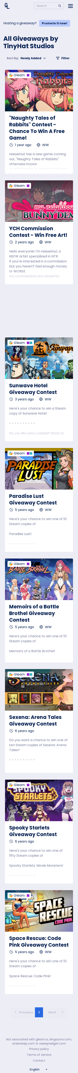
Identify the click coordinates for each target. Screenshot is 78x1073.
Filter (63, 58)
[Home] (7, 6)
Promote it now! (54, 23)
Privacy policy (39, 1049)
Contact (39, 1060)
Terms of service (39, 1055)
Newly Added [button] (26, 58)
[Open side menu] (70, 5)
